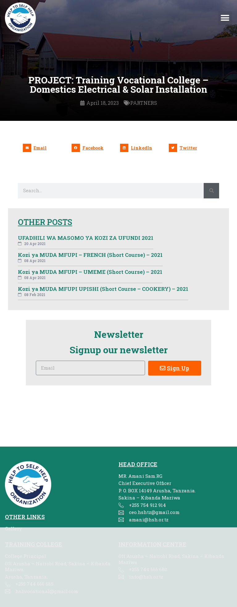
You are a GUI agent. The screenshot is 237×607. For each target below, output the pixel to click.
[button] (225, 18)
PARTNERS (143, 103)
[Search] (211, 190)
